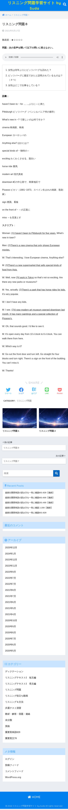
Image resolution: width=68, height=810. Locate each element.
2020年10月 (11, 621)
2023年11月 (11, 567)
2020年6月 (10, 646)
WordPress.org (13, 778)
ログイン (9, 760)
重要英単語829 (12, 733)
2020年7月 (10, 640)
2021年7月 (10, 597)
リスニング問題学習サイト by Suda (34, 6)
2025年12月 (11, 549)
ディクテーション (14, 673)
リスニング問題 (24, 402)
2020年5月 (10, 652)
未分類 (8, 721)
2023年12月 (11, 561)
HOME (34, 798)
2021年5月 (10, 609)
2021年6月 (10, 603)
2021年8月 (10, 591)
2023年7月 (10, 579)
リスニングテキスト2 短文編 (20, 679)
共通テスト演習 (13, 709)
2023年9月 (10, 573)
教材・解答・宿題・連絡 (17, 715)
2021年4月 (10, 615)
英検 (7, 727)
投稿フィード (12, 766)
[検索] (56, 474)
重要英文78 (11, 739)
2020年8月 (10, 634)
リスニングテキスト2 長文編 (20, 685)
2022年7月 (10, 585)
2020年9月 (10, 628)
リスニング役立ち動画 (16, 697)
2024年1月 (10, 555)
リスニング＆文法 (14, 703)
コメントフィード (14, 772)
